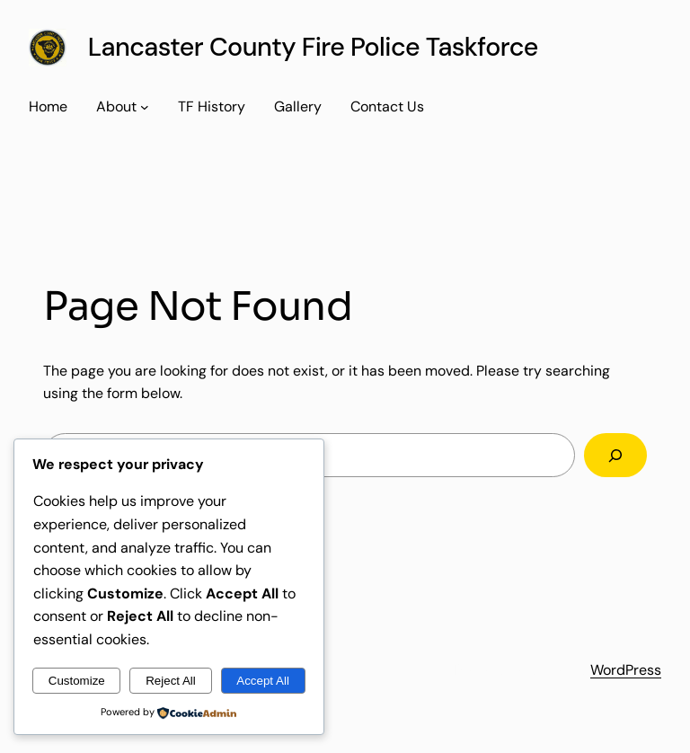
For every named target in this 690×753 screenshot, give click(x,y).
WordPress (625, 669)
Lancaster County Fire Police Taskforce (313, 47)
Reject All (171, 680)
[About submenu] (144, 106)
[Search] (615, 455)
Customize (77, 680)
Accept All (262, 680)
